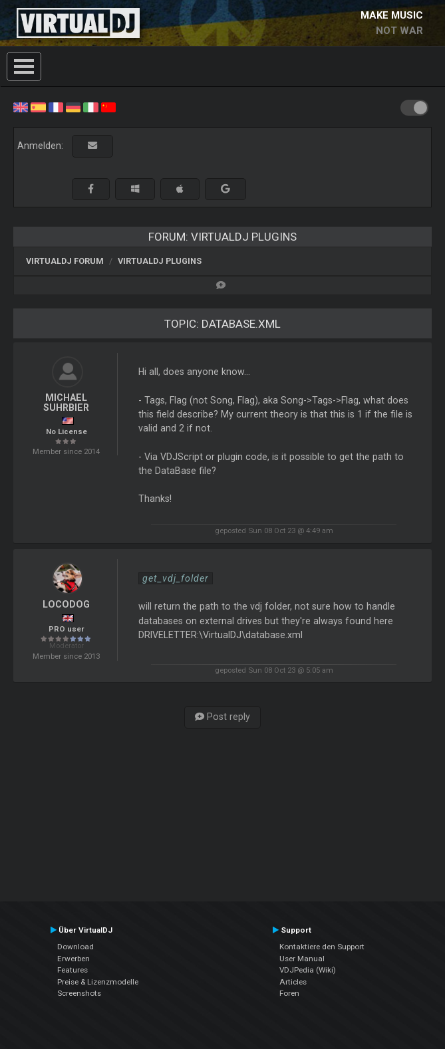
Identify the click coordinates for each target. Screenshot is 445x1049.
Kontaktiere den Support (322, 946)
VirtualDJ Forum (65, 261)
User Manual (302, 958)
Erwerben (73, 958)
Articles (293, 982)
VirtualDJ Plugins (160, 261)
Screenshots (79, 993)
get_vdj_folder (175, 578)
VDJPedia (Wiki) (307, 970)
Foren (289, 993)
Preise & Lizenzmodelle (97, 982)
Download (75, 946)
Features (72, 970)
